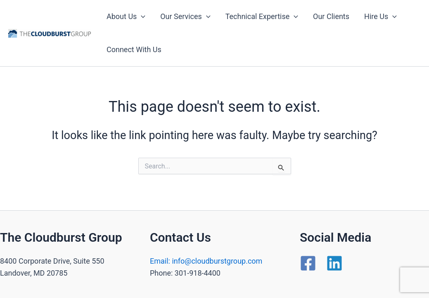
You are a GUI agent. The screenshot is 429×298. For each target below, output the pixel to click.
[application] (141, 16)
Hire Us (380, 16)
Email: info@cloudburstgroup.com (206, 261)
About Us (126, 16)
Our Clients (331, 16)
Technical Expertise (261, 16)
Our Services (185, 16)
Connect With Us (134, 49)
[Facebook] (308, 263)
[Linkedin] (334, 263)
